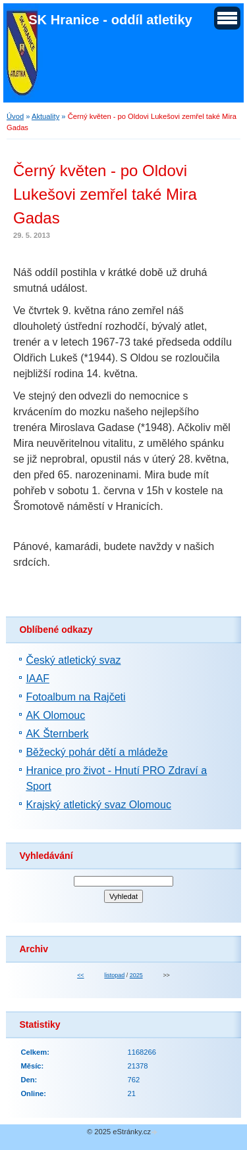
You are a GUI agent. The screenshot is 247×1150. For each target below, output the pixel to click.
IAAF (37, 678)
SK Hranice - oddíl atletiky (110, 19)
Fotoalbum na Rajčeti (75, 696)
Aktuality (45, 116)
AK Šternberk (57, 733)
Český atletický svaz (73, 660)
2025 (136, 975)
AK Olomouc (55, 715)
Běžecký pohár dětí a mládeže (96, 752)
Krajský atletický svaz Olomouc (98, 804)
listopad (114, 975)
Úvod (15, 116)
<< (80, 975)
